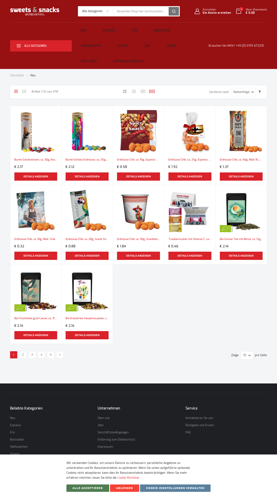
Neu (80, 28)
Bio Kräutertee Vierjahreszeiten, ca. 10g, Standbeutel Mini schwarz (87, 286)
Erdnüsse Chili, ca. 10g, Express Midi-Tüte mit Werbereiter (138, 133)
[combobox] (142, 11)
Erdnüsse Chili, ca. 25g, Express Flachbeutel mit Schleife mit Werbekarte (189, 133)
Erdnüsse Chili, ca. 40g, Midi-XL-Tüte (241, 133)
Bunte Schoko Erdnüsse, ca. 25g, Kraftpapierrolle (87, 133)
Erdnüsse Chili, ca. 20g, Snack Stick (87, 209)
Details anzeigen (35, 150)
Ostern (186, 28)
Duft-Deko (119, 40)
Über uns (104, 418)
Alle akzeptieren (88, 488)
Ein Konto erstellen (217, 12)
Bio (82, 40)
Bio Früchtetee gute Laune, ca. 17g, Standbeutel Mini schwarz (35, 286)
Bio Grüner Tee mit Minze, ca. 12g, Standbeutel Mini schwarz (241, 209)
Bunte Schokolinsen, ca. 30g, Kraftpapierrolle (35, 133)
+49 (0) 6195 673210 (249, 34)
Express (98, 28)
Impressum (105, 447)
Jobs (101, 425)
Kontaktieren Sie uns (199, 418)
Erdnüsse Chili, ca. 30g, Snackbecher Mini (138, 209)
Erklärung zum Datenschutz (116, 440)
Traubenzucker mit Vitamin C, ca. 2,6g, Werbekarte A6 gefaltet (189, 209)
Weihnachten (162, 28)
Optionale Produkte (151, 40)
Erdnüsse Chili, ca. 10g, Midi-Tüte (35, 209)
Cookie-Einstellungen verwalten (175, 488)
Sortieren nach (219, 68)
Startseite (17, 52)
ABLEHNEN (124, 488)
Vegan (98, 40)
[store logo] (34, 11)
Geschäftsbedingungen (113, 432)
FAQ (188, 432)
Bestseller (135, 28)
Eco (115, 28)
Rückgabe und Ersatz (199, 425)
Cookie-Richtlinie (128, 478)
